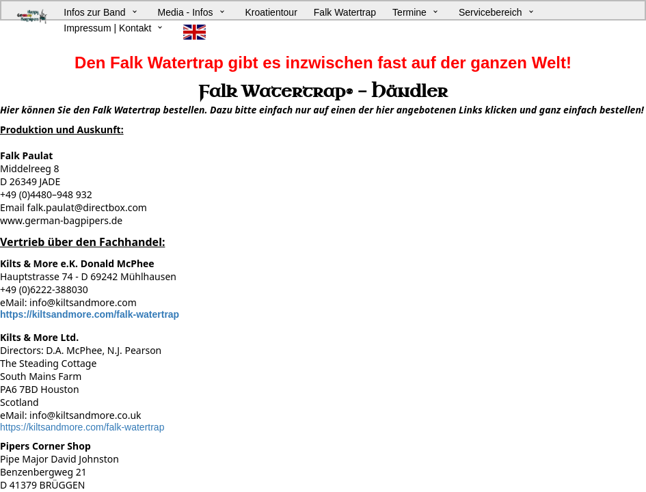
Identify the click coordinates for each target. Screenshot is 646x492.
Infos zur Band (94, 12)
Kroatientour (271, 12)
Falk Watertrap (345, 12)
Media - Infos (185, 12)
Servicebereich (490, 12)
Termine (409, 12)
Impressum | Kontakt (107, 28)
